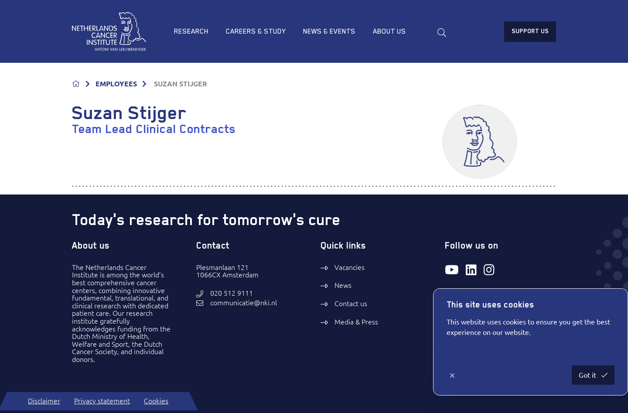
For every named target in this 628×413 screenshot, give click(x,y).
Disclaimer (44, 401)
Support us (530, 30)
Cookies (156, 401)
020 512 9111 (231, 293)
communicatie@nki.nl (243, 303)
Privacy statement (102, 401)
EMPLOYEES (116, 83)
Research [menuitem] (191, 31)
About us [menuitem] (389, 31)
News (343, 285)
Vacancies (349, 267)
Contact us (350, 303)
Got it (588, 375)
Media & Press (356, 322)
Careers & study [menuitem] (256, 31)
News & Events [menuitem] (329, 31)
